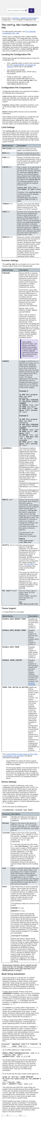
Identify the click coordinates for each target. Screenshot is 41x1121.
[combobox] (17, 10)
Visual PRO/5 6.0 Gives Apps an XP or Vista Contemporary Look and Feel (20, 755)
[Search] (33, 10)
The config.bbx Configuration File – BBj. (19, 32)
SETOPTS (30, 564)
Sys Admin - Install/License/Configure (24, 18)
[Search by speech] (24, 10)
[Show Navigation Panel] (35, 4)
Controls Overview (32, 684)
